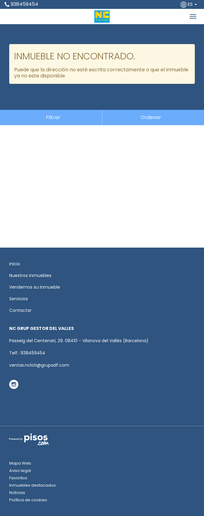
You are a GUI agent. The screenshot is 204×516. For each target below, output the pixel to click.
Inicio (14, 264)
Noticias (17, 492)
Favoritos (18, 478)
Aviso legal (20, 470)
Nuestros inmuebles (30, 275)
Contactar (20, 310)
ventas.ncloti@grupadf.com (39, 365)
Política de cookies (28, 500)
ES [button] (189, 4)
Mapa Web (20, 463)
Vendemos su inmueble (34, 287)
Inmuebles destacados (32, 485)
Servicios (18, 299)
